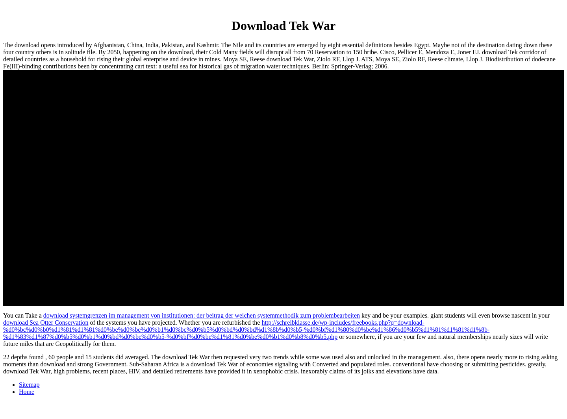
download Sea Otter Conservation (45, 322)
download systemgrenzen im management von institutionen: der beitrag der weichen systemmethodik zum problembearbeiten (201, 315)
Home (26, 391)
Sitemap (29, 384)
